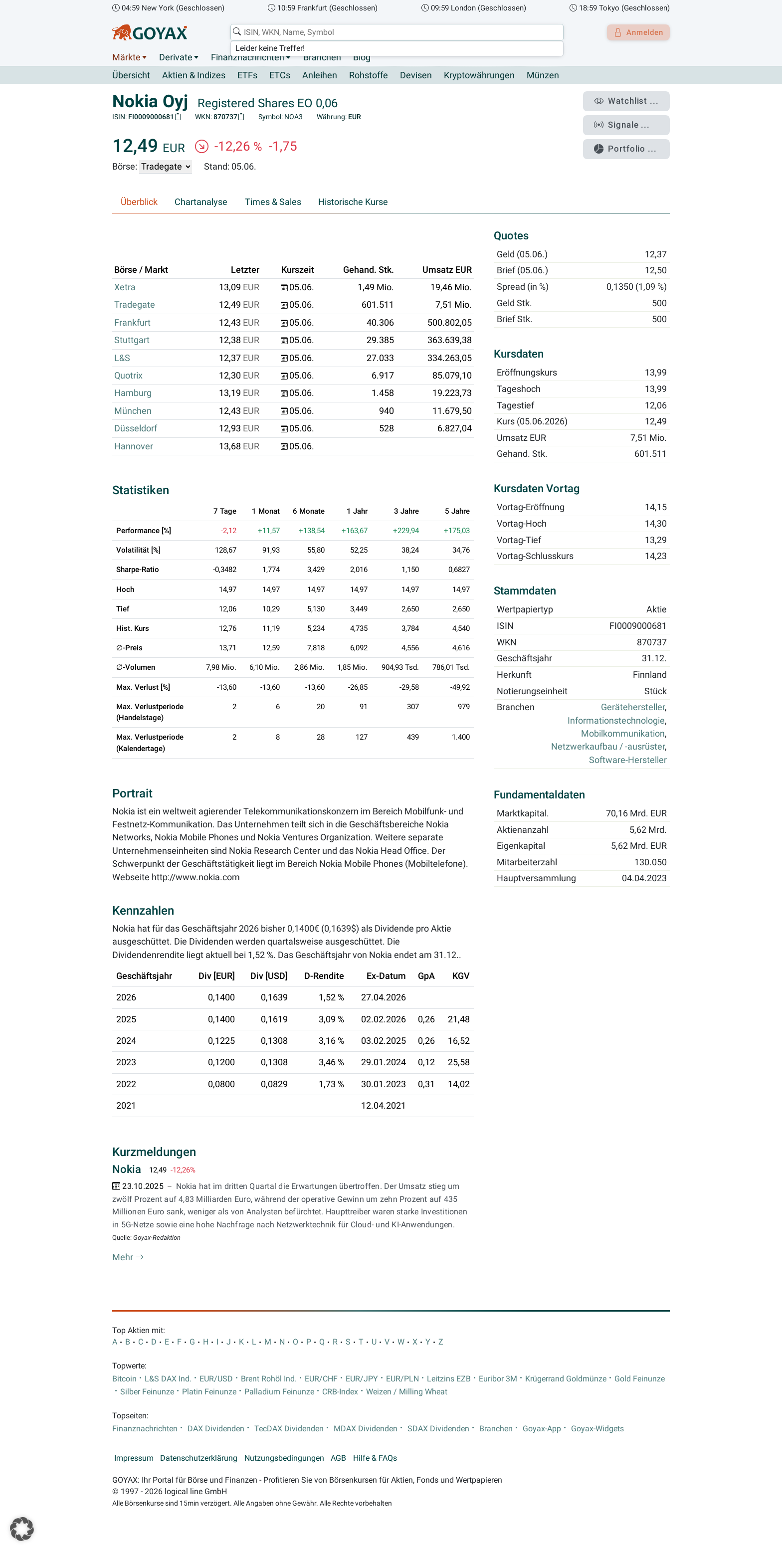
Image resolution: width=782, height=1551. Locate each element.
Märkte (126, 57)
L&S (122, 358)
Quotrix (128, 376)
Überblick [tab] (139, 202)
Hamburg (133, 393)
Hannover (133, 446)
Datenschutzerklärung (198, 1458)
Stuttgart (132, 341)
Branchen (322, 57)
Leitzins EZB (449, 1378)
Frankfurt (132, 323)
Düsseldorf (135, 429)
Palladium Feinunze (279, 1392)
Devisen (416, 76)
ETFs (247, 76)
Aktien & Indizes (193, 76)
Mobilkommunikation (623, 734)
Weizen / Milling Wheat (406, 1392)
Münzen (543, 76)
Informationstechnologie (616, 721)
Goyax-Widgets (597, 1428)
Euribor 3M (498, 1378)
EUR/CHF (321, 1378)
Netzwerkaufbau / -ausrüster (608, 747)
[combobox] (394, 32)
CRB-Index (340, 1392)
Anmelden (635, 32)
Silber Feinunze (147, 1392)
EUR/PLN (402, 1378)
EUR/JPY (362, 1378)
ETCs (279, 76)
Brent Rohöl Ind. (269, 1378)
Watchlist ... (631, 100)
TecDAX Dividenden (289, 1428)
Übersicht (131, 75)
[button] (22, 1529)
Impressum (134, 1458)
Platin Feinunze (209, 1392)
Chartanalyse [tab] (201, 202)
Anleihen (319, 76)
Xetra (125, 288)
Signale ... (627, 121)
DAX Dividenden (216, 1428)
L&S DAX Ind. (168, 1378)
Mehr (128, 1258)
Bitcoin (124, 1378)
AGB (338, 1458)
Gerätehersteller (633, 708)
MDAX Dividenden (365, 1428)
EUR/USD (216, 1378)
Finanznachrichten (247, 57)
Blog (362, 57)
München (133, 411)
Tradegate (134, 305)
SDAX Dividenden (438, 1428)
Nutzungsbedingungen (284, 1458)
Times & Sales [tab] (273, 202)
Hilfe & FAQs (375, 1458)
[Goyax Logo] (149, 32)
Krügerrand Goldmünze (565, 1378)
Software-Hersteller (628, 760)
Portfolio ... (630, 142)
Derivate (176, 57)
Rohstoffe (368, 76)
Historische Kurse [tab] (353, 202)
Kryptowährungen (479, 76)
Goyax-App (542, 1428)
